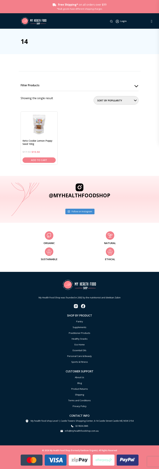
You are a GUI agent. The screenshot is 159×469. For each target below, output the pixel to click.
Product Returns (79, 388)
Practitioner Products (79, 333)
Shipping (79, 394)
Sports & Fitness (79, 361)
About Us (79, 377)
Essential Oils (79, 350)
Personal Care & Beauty (79, 356)
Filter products (30, 85)
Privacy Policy (80, 406)
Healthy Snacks (80, 338)
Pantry (79, 321)
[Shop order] (116, 100)
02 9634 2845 (81, 425)
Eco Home (80, 344)
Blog (79, 383)
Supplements (79, 327)
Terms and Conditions (79, 400)
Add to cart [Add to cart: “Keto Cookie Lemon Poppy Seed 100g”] (39, 160)
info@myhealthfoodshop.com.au (82, 430)
